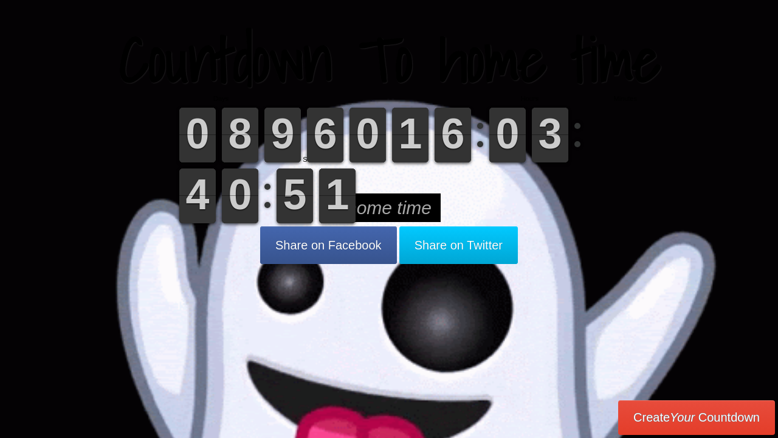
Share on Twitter (459, 245)
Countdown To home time (389, 60)
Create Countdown (696, 417)
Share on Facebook (328, 245)
